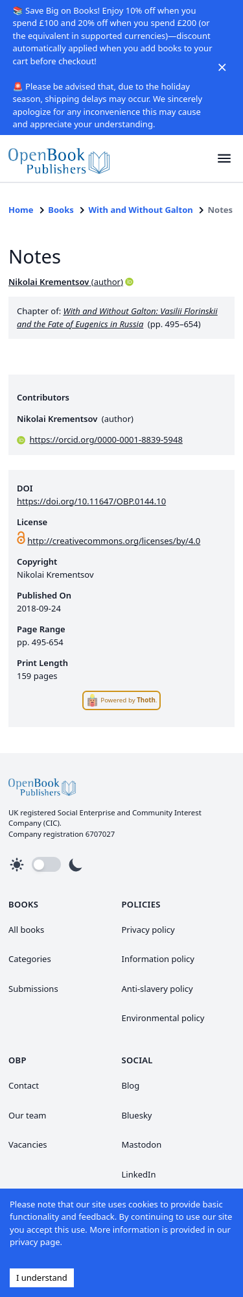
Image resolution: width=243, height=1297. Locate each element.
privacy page (35, 1242)
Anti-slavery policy (157, 988)
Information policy (158, 959)
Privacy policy (148, 929)
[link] (59, 158)
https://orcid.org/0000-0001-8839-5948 (106, 439)
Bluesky (137, 1115)
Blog (131, 1085)
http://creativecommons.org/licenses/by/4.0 (113, 541)
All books (26, 929)
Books (60, 210)
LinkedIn (139, 1174)
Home (21, 210)
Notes (220, 210)
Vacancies (27, 1144)
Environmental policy (163, 1018)
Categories (29, 959)
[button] (224, 158)
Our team (27, 1115)
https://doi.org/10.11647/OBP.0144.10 (91, 501)
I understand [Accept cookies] (41, 1277)
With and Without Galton (141, 210)
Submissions (33, 988)
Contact (23, 1085)
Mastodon (142, 1144)
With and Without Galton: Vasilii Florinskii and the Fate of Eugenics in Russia (117, 317)
